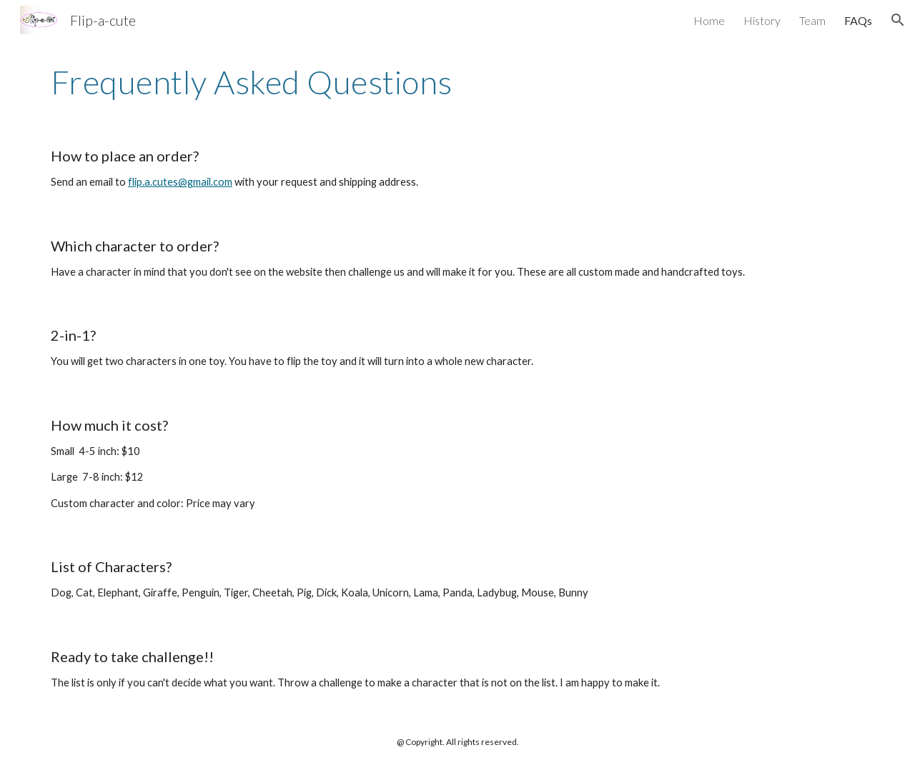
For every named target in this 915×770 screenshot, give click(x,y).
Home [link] (709, 20)
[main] (457, 82)
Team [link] (812, 20)
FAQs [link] (858, 20)
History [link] (762, 20)
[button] (898, 20)
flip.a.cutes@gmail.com (180, 182)
